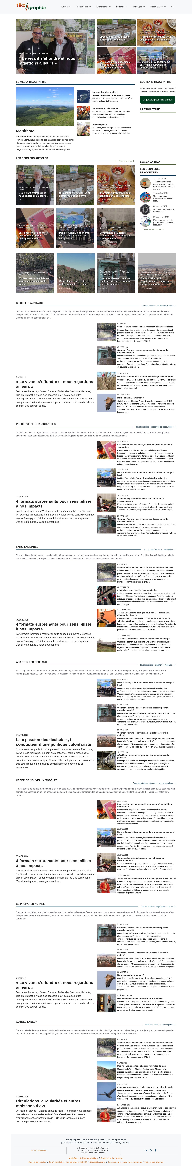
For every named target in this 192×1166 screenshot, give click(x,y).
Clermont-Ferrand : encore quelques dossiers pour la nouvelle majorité (115, 281)
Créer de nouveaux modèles (151, 31)
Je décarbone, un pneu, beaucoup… (163, 210)
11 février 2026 (159, 179)
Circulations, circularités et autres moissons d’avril (114, 38)
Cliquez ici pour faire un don (157, 99)
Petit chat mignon (154, 1162)
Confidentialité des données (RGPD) (68, 1162)
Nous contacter (38, 1150)
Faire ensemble (40, 273)
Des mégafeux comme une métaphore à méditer (140, 998)
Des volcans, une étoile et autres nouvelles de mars (74, 282)
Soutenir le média (112, 1158)
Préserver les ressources (160, 33)
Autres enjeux (105, 33)
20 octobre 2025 (160, 206)
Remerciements (98, 1162)
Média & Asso (159, 7)
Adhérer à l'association (83, 1158)
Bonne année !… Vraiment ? (130, 398)
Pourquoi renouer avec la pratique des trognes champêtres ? (146, 376)
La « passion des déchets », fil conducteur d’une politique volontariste (115, 65)
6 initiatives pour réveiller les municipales (137, 590)
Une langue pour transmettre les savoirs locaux (163, 198)
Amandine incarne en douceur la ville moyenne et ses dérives (146, 878)
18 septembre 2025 (161, 217)
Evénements (104, 7)
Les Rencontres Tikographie (104, 108)
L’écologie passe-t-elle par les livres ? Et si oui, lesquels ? (163, 222)
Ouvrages (140, 7)
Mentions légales (38, 1162)
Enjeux (67, 7)
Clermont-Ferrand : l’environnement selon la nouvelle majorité (155, 281)
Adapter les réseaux (107, 55)
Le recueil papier (99, 124)
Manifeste (25, 131)
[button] (172, 7)
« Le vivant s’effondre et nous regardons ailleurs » (33, 194)
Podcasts (123, 7)
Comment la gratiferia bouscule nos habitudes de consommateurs (115, 235)
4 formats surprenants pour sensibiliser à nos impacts (155, 38)
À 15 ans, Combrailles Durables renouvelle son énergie (143, 638)
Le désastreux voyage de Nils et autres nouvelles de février (145, 1087)
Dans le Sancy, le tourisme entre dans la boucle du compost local (155, 65)
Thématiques (85, 7)
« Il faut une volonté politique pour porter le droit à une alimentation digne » (163, 185)
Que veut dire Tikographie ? (104, 92)
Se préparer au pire (27, 53)
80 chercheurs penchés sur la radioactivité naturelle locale (34, 281)
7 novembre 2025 (160, 193)
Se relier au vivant (46, 53)
